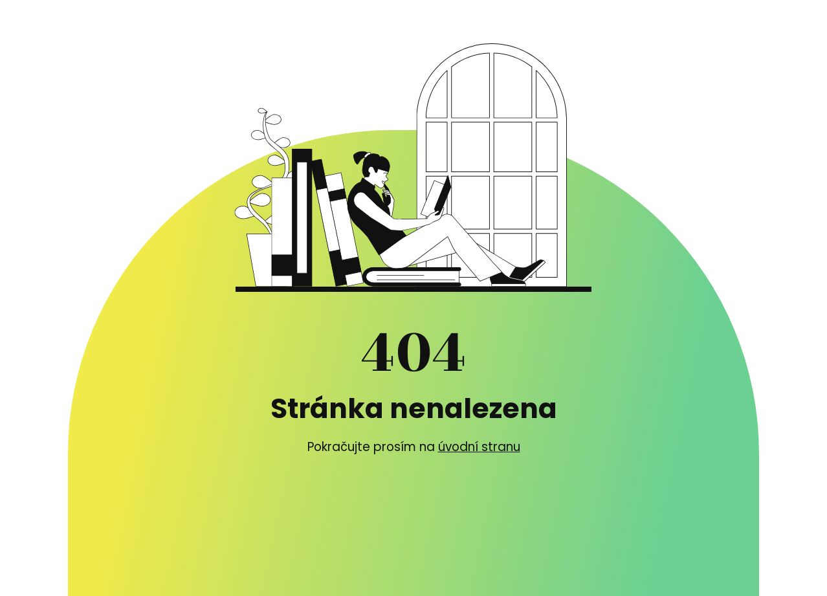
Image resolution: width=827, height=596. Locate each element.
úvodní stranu (479, 447)
